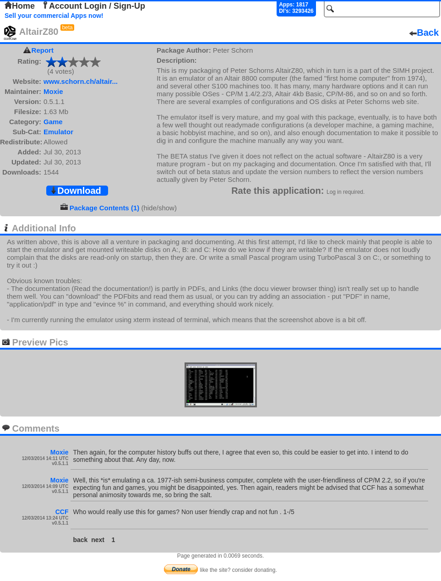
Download (75, 191)
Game (53, 122)
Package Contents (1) (105, 208)
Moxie (53, 91)
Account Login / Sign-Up (93, 6)
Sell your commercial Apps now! (54, 15)
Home (20, 6)
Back (424, 32)
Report (43, 50)
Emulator (58, 132)
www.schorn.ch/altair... (81, 81)
